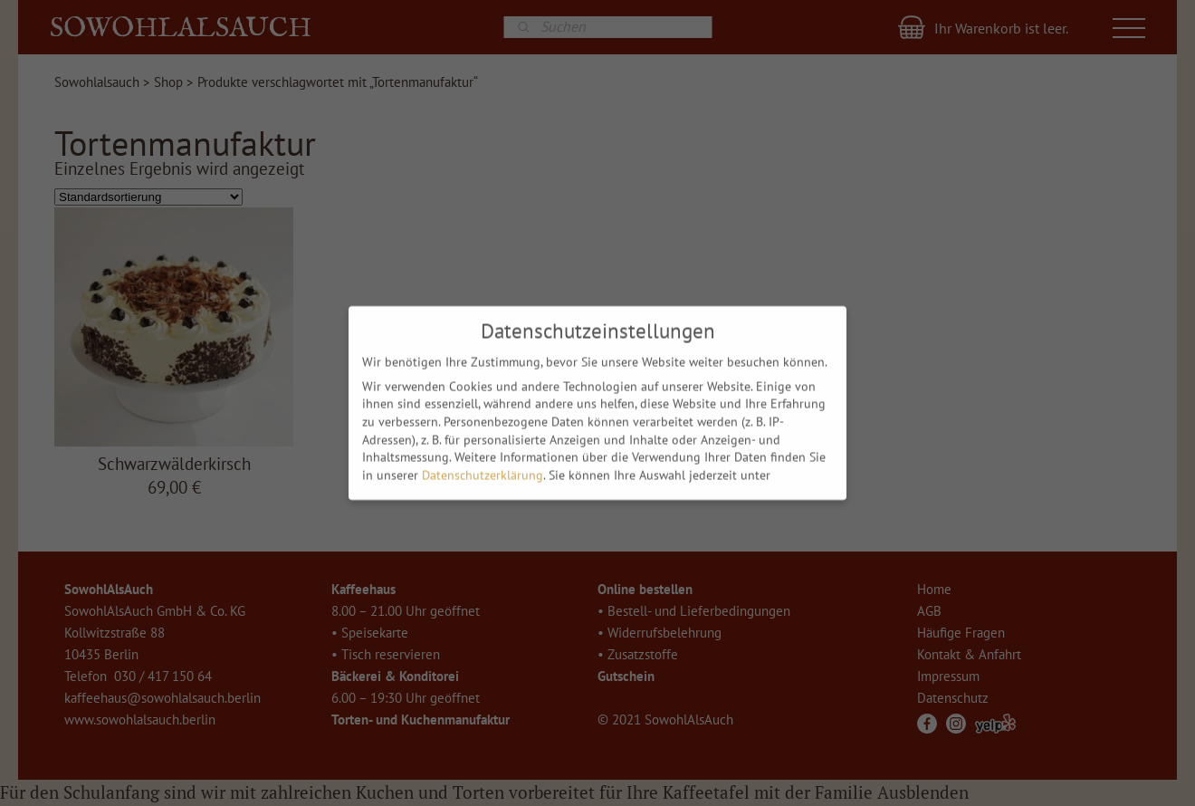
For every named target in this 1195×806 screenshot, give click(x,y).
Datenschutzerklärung (482, 471)
